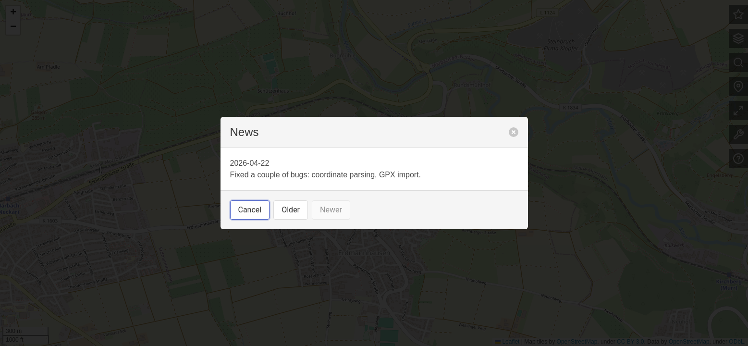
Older (291, 209)
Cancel (250, 209)
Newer (331, 209)
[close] (513, 132)
